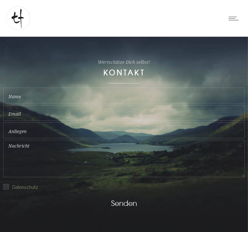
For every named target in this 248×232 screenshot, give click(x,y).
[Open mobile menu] (235, 18)
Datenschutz (25, 187)
